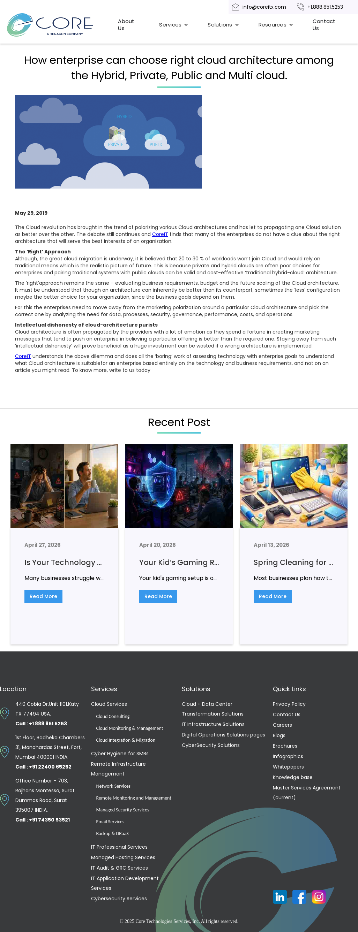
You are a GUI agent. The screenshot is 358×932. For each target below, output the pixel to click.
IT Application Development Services (125, 883)
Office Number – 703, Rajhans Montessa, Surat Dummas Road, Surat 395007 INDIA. (45, 800)
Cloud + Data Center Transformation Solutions (213, 709)
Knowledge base (293, 777)
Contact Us (324, 24)
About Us (126, 24)
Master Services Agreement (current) (307, 792)
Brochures (285, 745)
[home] (58, 25)
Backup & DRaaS (112, 833)
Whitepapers (288, 766)
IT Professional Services (119, 846)
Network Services (113, 786)
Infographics (288, 756)
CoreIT (160, 234)
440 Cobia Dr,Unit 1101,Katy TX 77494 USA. (47, 714)
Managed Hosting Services (123, 857)
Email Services (110, 822)
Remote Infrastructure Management (118, 769)
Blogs (279, 735)
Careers (282, 724)
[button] (174, 24)
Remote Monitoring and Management (133, 798)
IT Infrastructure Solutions (213, 724)
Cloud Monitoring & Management (129, 728)
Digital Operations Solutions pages (223, 734)
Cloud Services (109, 704)
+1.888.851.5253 (325, 6)
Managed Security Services (122, 810)
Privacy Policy (289, 704)
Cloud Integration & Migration (126, 740)
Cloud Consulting (113, 716)
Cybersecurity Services (119, 898)
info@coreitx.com (264, 6)
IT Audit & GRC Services (119, 867)
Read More (43, 596)
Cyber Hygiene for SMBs (120, 753)
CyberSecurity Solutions (211, 745)
